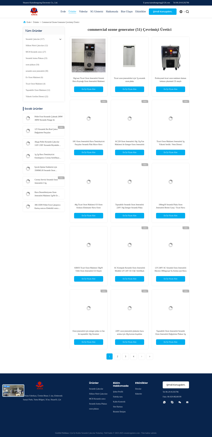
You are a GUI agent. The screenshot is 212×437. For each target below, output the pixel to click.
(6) (34, 77)
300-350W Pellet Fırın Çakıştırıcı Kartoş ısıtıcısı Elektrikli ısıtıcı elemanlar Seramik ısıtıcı (48, 207)
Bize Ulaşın (127, 11)
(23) (36, 58)
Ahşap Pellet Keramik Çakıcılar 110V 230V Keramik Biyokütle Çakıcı (47, 144)
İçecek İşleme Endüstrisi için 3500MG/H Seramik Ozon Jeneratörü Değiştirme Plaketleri (47, 169)
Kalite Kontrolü (119, 402)
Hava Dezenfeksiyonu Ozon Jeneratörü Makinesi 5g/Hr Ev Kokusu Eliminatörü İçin (46, 194)
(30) (37, 71)
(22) (37, 96)
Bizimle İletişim (119, 412)
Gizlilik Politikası (62, 433)
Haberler (138, 394)
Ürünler (72, 11)
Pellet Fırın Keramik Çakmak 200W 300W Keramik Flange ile (49, 118)
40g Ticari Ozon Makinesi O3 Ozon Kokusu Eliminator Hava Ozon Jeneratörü (88, 208)
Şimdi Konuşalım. (162, 11)
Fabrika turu (118, 397)
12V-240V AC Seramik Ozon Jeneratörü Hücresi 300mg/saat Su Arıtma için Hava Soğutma (171, 271)
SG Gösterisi (96, 11)
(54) (32, 65)
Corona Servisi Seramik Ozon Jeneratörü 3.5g (46, 181)
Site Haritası (118, 407)
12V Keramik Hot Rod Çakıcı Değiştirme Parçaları (46, 131)
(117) (35, 39)
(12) (37, 45)
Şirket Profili (118, 392)
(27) (36, 52)
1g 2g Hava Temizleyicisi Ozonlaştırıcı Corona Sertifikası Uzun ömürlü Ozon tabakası (47, 156)
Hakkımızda (112, 11)
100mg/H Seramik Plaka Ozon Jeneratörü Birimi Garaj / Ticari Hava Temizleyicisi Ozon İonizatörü (170, 208)
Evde (63, 11)
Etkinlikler (140, 11)
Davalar (138, 389)
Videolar (83, 11)
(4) (35, 84)
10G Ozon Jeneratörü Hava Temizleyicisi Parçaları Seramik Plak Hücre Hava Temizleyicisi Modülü (89, 144)
